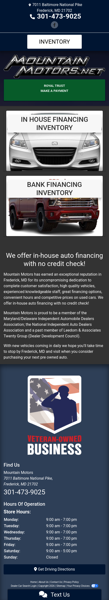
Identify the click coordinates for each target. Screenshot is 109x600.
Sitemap (60, 586)
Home (33, 582)
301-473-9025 (59, 16)
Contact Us (56, 582)
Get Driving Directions (54, 569)
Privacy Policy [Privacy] (71, 582)
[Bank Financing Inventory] (54, 205)
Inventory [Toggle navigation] (54, 41)
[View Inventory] (54, 140)
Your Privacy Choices (82, 586)
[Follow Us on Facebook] (54, 25)
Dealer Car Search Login (24, 586)
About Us (43, 582)
